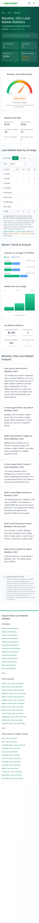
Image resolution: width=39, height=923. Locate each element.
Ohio (9, 13)
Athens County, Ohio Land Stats (13, 697)
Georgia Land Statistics (10, 658)
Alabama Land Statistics (10, 628)
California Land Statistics (10, 642)
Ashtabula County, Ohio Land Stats (14, 693)
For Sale (23, 158)
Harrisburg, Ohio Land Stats (11, 765)
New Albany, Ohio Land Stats (12, 775)
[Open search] (29, 3)
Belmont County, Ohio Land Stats (13, 703)
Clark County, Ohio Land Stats (12, 720)
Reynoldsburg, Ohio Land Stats (12, 778)
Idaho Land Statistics (9, 665)
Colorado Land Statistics (10, 645)
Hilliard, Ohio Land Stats (10, 768)
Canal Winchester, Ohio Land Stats (13, 745)
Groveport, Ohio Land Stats (11, 762)
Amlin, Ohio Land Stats (9, 738)
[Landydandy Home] (10, 3)
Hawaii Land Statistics (9, 662)
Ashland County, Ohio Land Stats (13, 690)
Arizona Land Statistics (9, 635)
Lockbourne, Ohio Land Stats (12, 772)
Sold (15, 158)
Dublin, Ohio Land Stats (10, 752)
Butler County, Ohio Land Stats (12, 710)
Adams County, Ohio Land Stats (12, 683)
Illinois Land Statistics (9, 668)
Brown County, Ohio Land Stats (12, 707)
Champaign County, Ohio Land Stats (14, 717)
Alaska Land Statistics (9, 632)
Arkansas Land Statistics (10, 638)
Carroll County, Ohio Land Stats (12, 713)
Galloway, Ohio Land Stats (11, 755)
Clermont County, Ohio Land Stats (13, 723)
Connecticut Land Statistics (11, 648)
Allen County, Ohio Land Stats (12, 687)
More (4, 673)
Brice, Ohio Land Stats (9, 742)
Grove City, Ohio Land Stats (11, 758)
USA (3, 13)
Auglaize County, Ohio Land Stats (13, 700)
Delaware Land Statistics (10, 652)
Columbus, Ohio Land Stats (11, 748)
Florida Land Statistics (9, 655)
